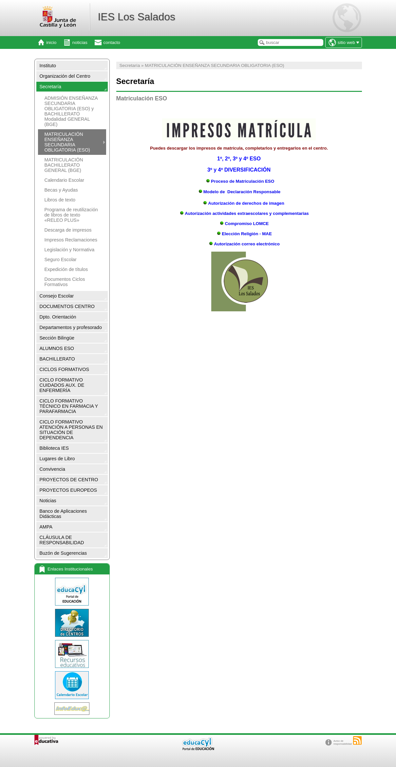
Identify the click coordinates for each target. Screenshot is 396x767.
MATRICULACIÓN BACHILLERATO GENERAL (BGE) (64, 165)
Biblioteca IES (54, 448)
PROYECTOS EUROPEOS (68, 490)
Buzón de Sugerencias (63, 553)
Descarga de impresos (68, 230)
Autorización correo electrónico (244, 243)
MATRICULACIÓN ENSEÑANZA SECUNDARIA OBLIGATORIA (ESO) (67, 142)
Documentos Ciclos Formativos (65, 282)
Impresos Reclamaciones (71, 239)
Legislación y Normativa (70, 249)
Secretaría (50, 86)
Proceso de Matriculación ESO (242, 181)
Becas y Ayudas (61, 190)
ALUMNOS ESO (57, 348)
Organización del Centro (65, 76)
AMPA (46, 526)
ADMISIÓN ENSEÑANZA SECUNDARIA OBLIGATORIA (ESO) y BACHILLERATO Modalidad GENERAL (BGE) (71, 111)
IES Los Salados (136, 17)
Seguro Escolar (61, 259)
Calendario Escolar (65, 180)
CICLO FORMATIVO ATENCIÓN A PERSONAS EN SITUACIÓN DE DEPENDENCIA (71, 429)
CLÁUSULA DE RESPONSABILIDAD (62, 540)
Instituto (48, 65)
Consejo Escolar (57, 296)
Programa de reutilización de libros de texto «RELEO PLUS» (71, 215)
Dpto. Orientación (58, 317)
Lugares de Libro (57, 458)
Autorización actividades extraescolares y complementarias (247, 213)
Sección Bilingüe (57, 338)
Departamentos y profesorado (71, 327)
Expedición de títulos (66, 269)
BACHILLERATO (57, 359)
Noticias (48, 500)
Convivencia (52, 469)
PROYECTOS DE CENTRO (69, 479)
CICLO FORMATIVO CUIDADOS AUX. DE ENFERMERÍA (62, 385)
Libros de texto (60, 199)
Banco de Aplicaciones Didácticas (63, 513)
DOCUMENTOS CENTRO (67, 306)
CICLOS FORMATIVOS (64, 369)
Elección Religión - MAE (244, 233)
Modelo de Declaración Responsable (242, 191)
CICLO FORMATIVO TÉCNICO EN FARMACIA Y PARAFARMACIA (69, 406)
